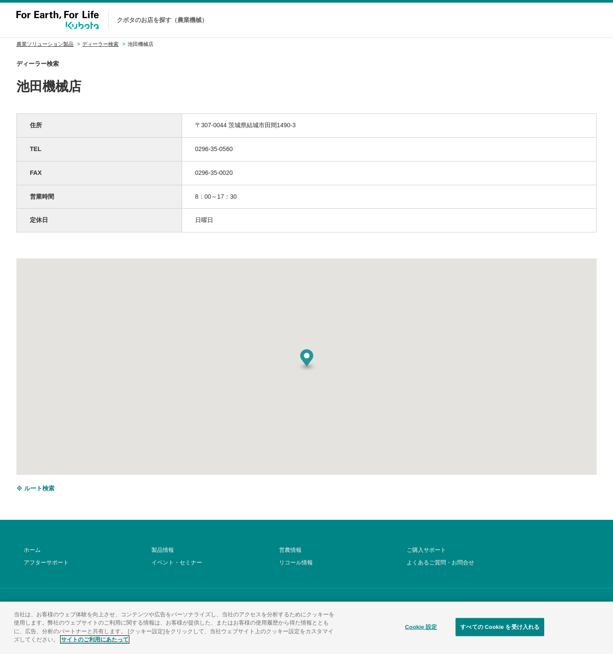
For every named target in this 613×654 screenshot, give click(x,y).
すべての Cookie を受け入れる (499, 630)
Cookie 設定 (421, 630)
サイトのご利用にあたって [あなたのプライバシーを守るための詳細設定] (94, 643)
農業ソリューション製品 (45, 44)
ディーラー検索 (100, 44)
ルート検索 (35, 488)
